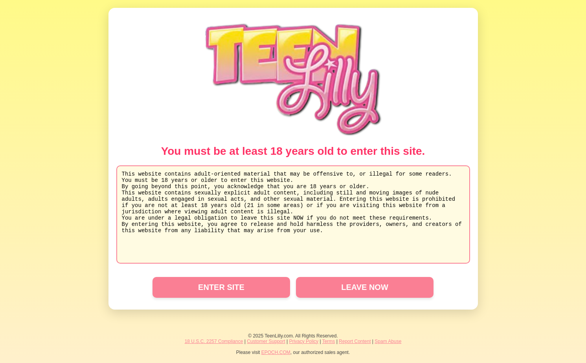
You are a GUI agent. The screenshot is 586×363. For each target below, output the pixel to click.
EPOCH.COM (275, 352)
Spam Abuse (388, 341)
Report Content (355, 341)
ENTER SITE (221, 287)
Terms (328, 341)
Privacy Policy (303, 341)
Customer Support (266, 341)
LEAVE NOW (364, 287)
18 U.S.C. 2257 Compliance (214, 341)
